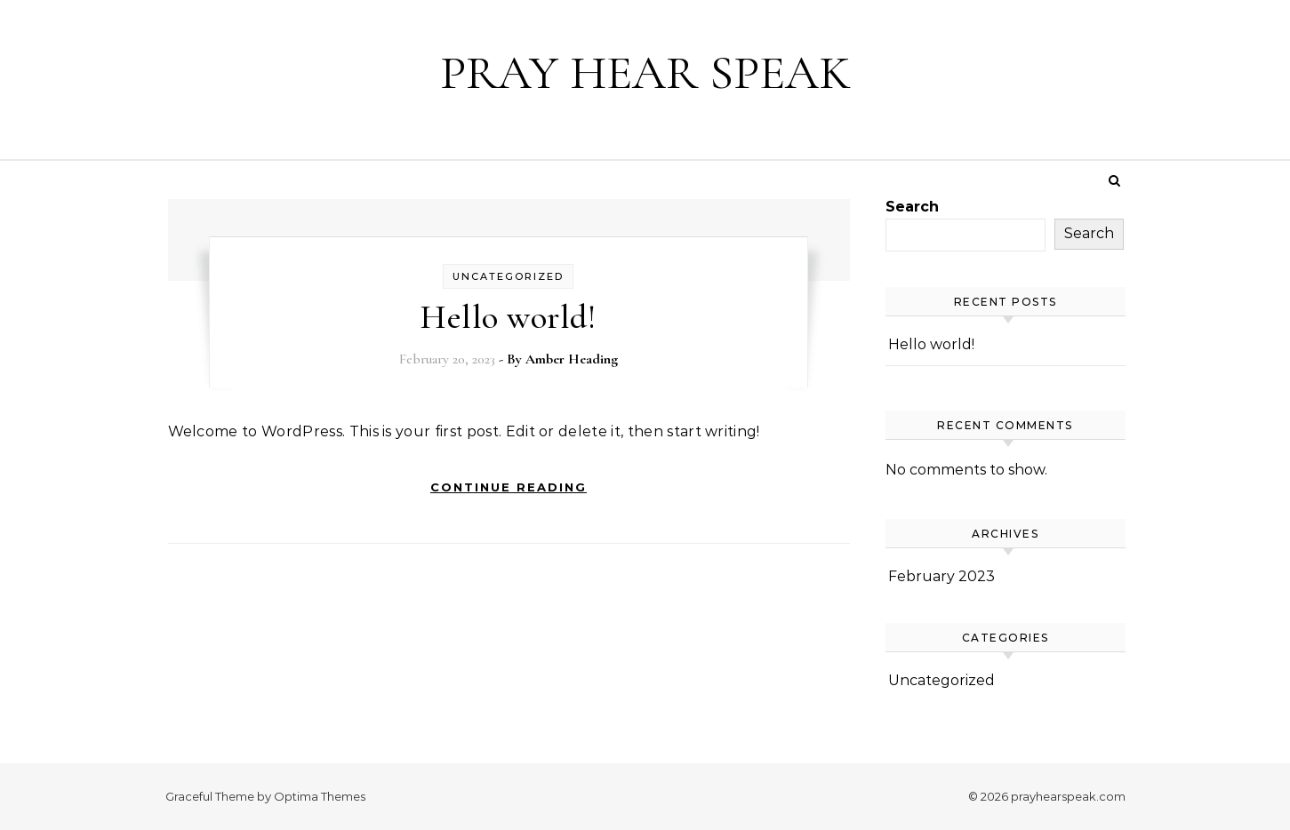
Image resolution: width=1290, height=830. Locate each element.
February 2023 (941, 576)
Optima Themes (319, 796)
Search (912, 206)
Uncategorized (508, 276)
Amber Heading (571, 359)
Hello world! (508, 317)
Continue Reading (508, 487)
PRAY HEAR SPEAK (645, 72)
